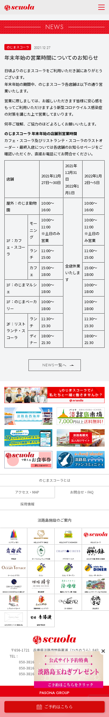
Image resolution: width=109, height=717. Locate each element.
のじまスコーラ (18, 47)
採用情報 (27, 503)
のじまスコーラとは (54, 480)
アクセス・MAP (27, 491)
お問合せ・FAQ (82, 491)
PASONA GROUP (54, 693)
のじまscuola (19, 7)
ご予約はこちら (55, 707)
